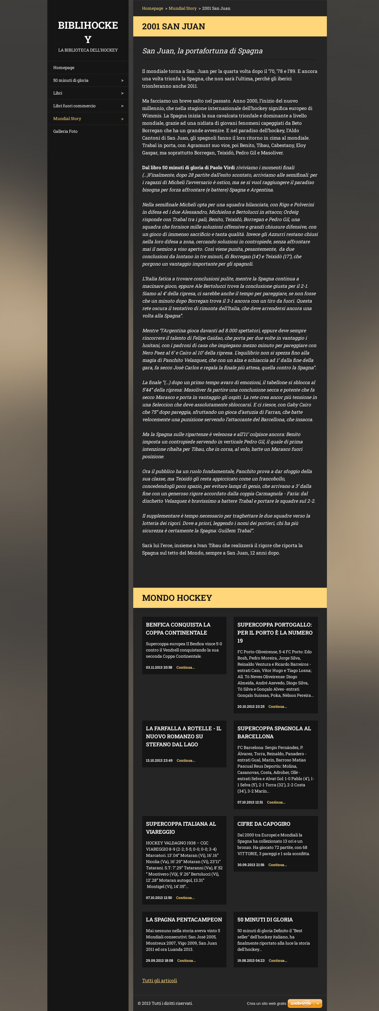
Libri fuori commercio (74, 105)
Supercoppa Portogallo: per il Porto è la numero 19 (275, 632)
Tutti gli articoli (159, 980)
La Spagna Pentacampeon (184, 919)
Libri (57, 93)
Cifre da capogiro (263, 823)
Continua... (185, 667)
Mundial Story (67, 118)
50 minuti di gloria (71, 80)
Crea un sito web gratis (266, 1003)
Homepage (63, 67)
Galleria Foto (65, 131)
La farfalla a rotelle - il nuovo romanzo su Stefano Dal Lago (183, 736)
